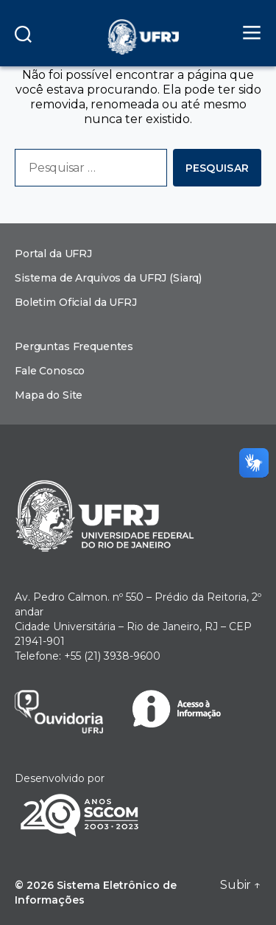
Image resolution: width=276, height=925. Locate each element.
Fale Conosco (50, 370)
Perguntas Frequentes (74, 346)
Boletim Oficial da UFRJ (76, 302)
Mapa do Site (48, 395)
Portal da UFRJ (53, 253)
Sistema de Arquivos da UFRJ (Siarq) (108, 278)
